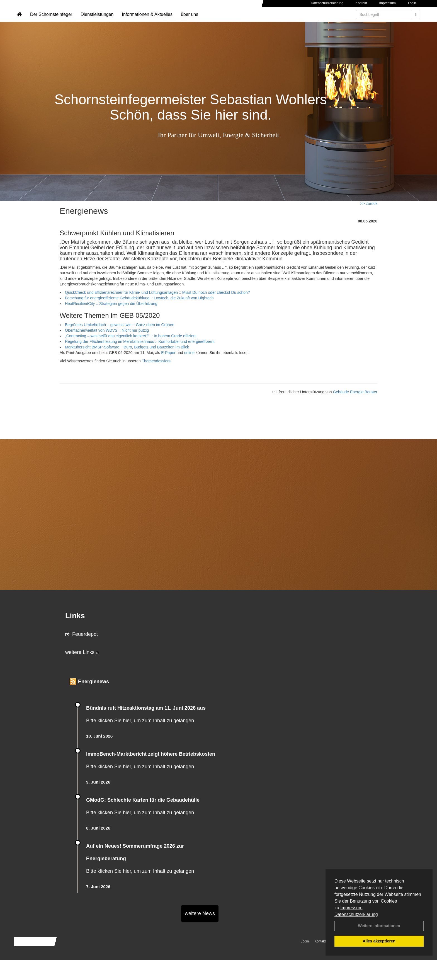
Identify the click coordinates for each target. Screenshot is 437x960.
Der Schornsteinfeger (51, 21)
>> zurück (368, 203)
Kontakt (361, 3)
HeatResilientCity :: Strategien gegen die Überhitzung (111, 303)
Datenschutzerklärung (356, 914)
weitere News (200, 913)
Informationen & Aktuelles (147, 21)
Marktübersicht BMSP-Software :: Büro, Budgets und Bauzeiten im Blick (127, 347)
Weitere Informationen (379, 925)
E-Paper (168, 352)
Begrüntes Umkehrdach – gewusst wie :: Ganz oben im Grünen (119, 325)
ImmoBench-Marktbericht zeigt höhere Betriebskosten (150, 754)
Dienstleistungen (97, 21)
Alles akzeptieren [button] (379, 941)
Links (75, 616)
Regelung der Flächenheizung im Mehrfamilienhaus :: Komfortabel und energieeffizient (140, 341)
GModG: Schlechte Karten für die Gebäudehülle (143, 800)
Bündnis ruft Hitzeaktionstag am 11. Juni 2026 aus (146, 708)
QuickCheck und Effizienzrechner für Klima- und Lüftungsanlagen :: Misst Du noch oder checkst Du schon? (157, 292)
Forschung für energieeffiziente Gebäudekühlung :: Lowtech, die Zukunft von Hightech (139, 298)
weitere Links (82, 652)
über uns (189, 21)
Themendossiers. (156, 361)
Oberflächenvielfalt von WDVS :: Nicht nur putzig (107, 330)
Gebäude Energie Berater (355, 392)
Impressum (351, 907)
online (190, 352)
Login (412, 3)
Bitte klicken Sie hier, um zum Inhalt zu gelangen (140, 720)
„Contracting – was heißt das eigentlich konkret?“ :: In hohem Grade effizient (130, 336)
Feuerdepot (81, 634)
